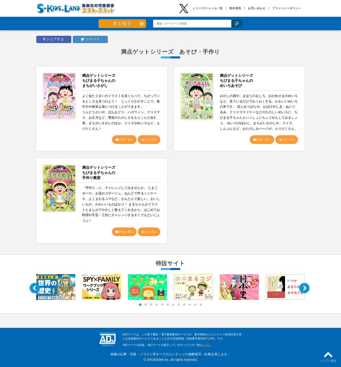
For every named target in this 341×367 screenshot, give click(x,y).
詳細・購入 (126, 139)
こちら (206, 345)
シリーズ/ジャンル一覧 (208, 8)
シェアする (54, 39)
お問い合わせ (257, 8)
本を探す (122, 23)
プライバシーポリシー (287, 8)
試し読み (151, 139)
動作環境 (235, 8)
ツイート (92, 39)
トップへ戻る (328, 360)
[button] (34, 288)
